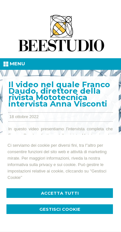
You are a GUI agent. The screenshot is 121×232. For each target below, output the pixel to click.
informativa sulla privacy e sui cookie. (42, 164)
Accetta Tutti (60, 193)
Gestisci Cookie (59, 209)
